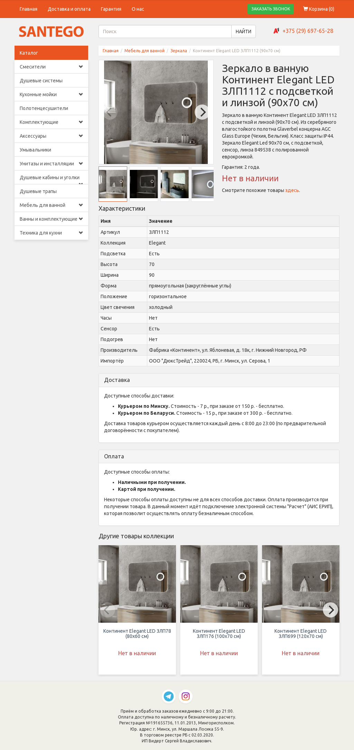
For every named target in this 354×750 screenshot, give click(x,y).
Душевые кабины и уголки (51, 179)
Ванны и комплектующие (51, 219)
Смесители (51, 67)
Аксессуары (51, 136)
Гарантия (111, 9)
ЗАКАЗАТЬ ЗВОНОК (270, 9)
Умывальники (35, 150)
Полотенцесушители (44, 108)
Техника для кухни (51, 233)
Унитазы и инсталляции (51, 164)
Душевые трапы (38, 191)
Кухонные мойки (51, 94)
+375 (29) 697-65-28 (307, 31)
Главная (28, 9)
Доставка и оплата (69, 9)
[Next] (202, 112)
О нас (138, 9)
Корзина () (318, 9)
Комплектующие (51, 122)
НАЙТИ (243, 31)
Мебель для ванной (51, 205)
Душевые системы (41, 80)
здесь (292, 190)
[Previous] (110, 112)
